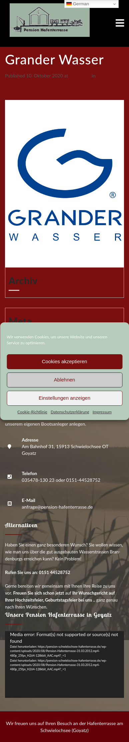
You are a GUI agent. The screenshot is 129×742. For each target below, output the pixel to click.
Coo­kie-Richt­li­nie (32, 411)
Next (13, 96)
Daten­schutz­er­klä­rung (70, 411)
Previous (16, 89)
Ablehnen (64, 379)
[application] (64, 664)
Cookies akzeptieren (64, 361)
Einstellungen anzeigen (64, 398)
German (77, 4)
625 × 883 (80, 75)
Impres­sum (102, 411)
